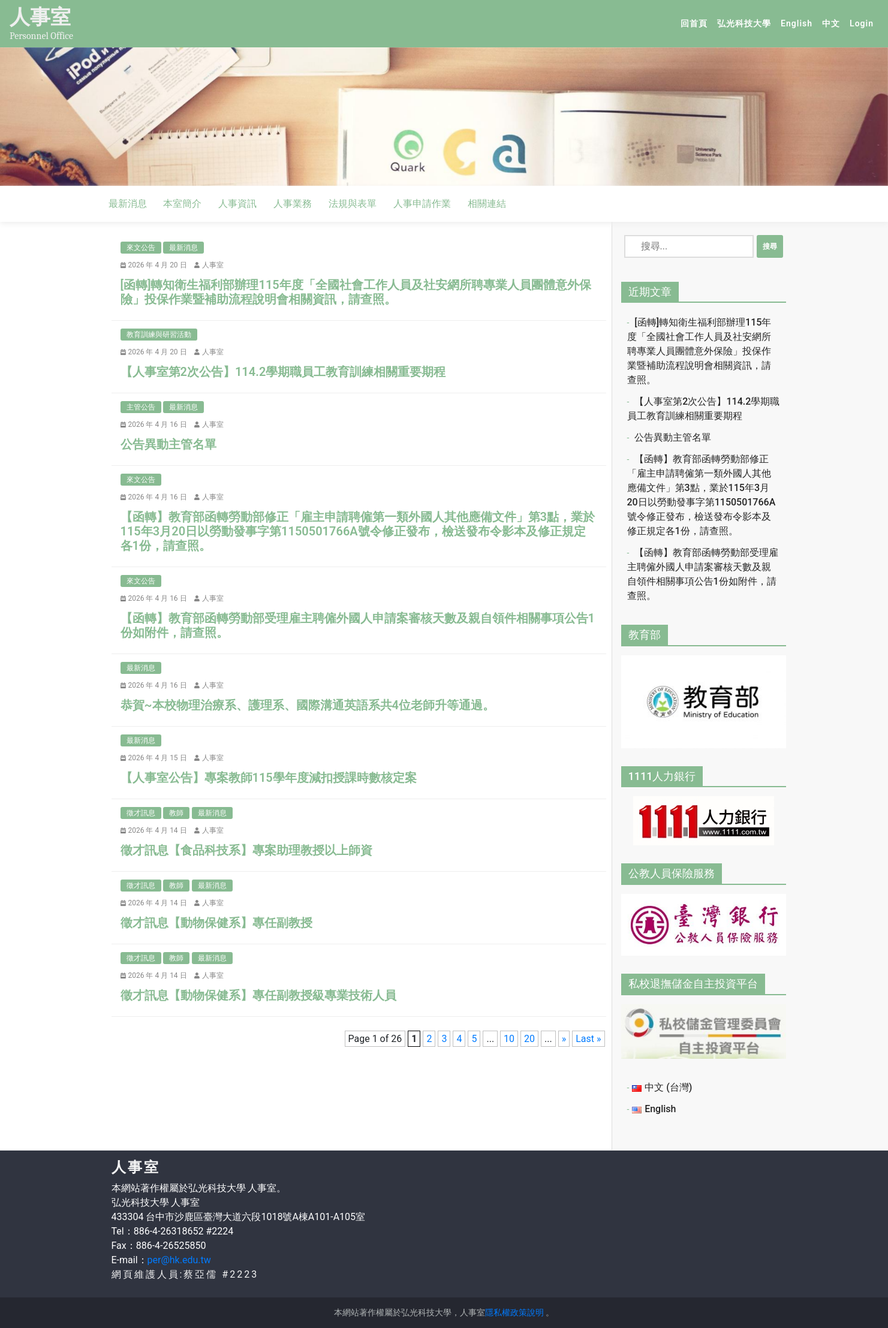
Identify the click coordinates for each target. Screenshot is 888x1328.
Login (862, 23)
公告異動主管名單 (672, 437)
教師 (176, 813)
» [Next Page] (564, 1038)
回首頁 (696, 22)
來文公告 (141, 247)
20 (529, 1038)
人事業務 (292, 203)
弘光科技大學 (746, 22)
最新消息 (128, 203)
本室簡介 (182, 203)
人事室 (40, 17)
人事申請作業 (422, 203)
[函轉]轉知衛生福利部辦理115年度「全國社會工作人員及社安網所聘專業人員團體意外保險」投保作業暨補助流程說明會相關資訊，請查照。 (699, 351)
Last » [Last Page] (588, 1038)
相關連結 (487, 203)
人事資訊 (237, 203)
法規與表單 (353, 203)
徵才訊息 (141, 813)
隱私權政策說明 (514, 1312)
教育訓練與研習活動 (159, 334)
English (799, 22)
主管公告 (141, 407)
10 (509, 1038)
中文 (833, 22)
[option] (444, 116)
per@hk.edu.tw (179, 1260)
